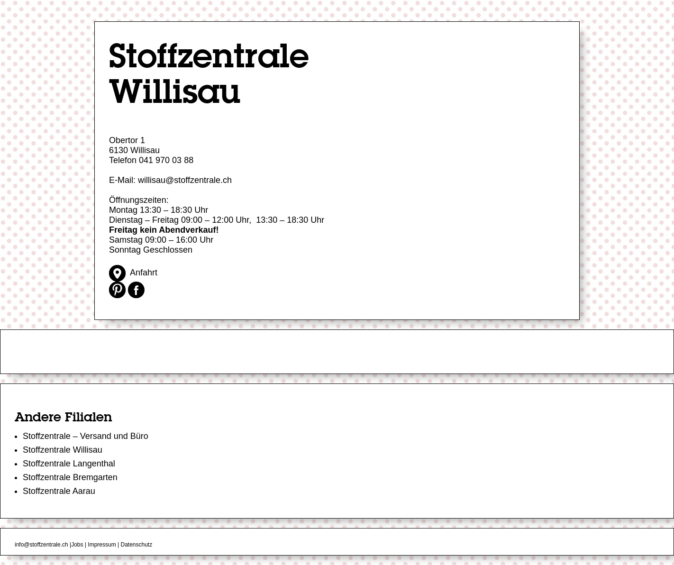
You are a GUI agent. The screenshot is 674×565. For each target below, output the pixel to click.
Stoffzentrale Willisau (62, 450)
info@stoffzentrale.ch (41, 544)
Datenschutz (136, 544)
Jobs (77, 544)
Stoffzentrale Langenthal (69, 463)
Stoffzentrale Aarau (59, 491)
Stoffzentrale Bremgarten (70, 477)
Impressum (102, 544)
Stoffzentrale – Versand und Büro (85, 436)
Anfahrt (133, 272)
